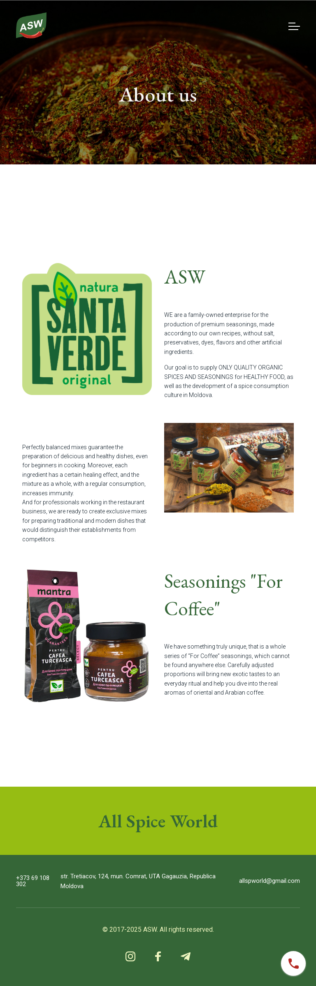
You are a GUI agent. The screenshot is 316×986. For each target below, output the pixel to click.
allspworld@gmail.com (269, 881)
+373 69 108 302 (32, 881)
